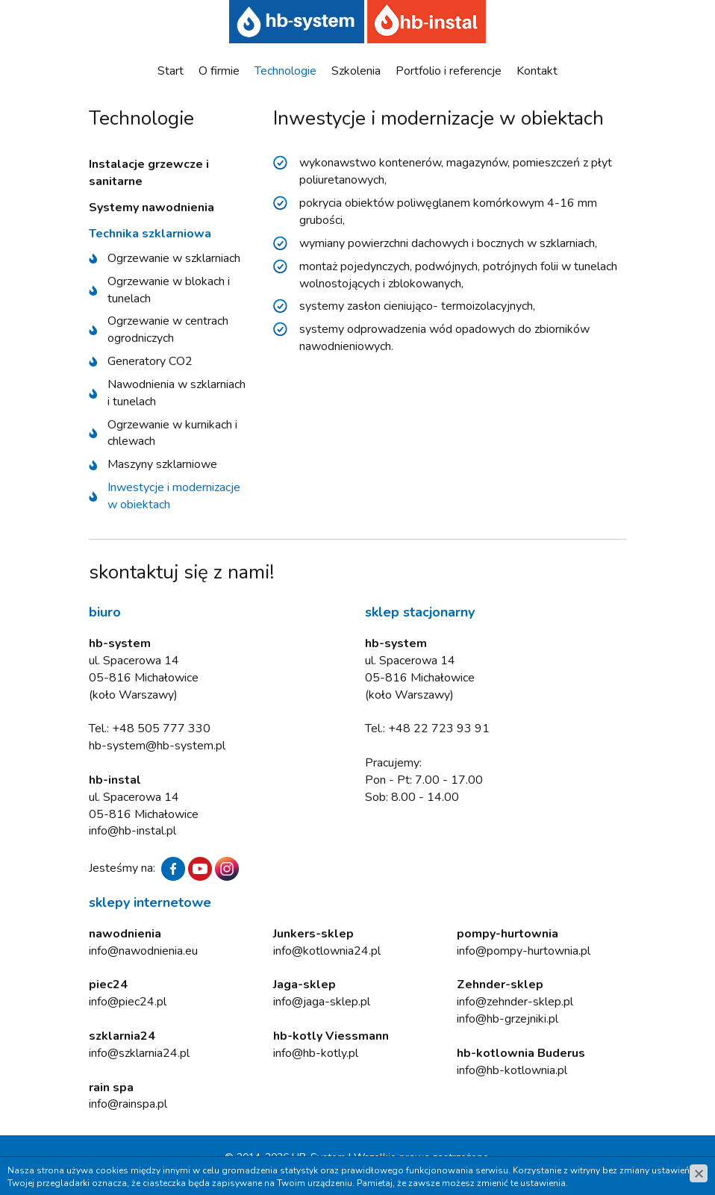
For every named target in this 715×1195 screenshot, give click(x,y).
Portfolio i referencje (449, 71)
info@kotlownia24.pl (327, 951)
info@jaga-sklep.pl (321, 1001)
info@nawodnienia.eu (143, 951)
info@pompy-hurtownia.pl (523, 951)
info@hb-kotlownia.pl (512, 1070)
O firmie (219, 71)
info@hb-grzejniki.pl (507, 1019)
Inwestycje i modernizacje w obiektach (173, 496)
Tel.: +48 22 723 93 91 (427, 728)
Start (170, 71)
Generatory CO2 (150, 361)
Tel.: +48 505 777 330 (149, 728)
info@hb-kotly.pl (315, 1053)
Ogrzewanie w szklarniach (173, 258)
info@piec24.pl (127, 1001)
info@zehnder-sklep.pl (515, 1001)
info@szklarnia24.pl (139, 1053)
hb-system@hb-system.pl (157, 745)
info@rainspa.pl (128, 1104)
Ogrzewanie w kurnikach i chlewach (172, 433)
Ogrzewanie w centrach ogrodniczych (167, 329)
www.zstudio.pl (392, 1172)
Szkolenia (356, 71)
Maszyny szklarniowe (162, 464)
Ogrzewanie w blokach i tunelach (168, 290)
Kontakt (537, 71)
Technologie (285, 71)
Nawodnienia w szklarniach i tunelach (176, 393)
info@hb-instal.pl (132, 831)
